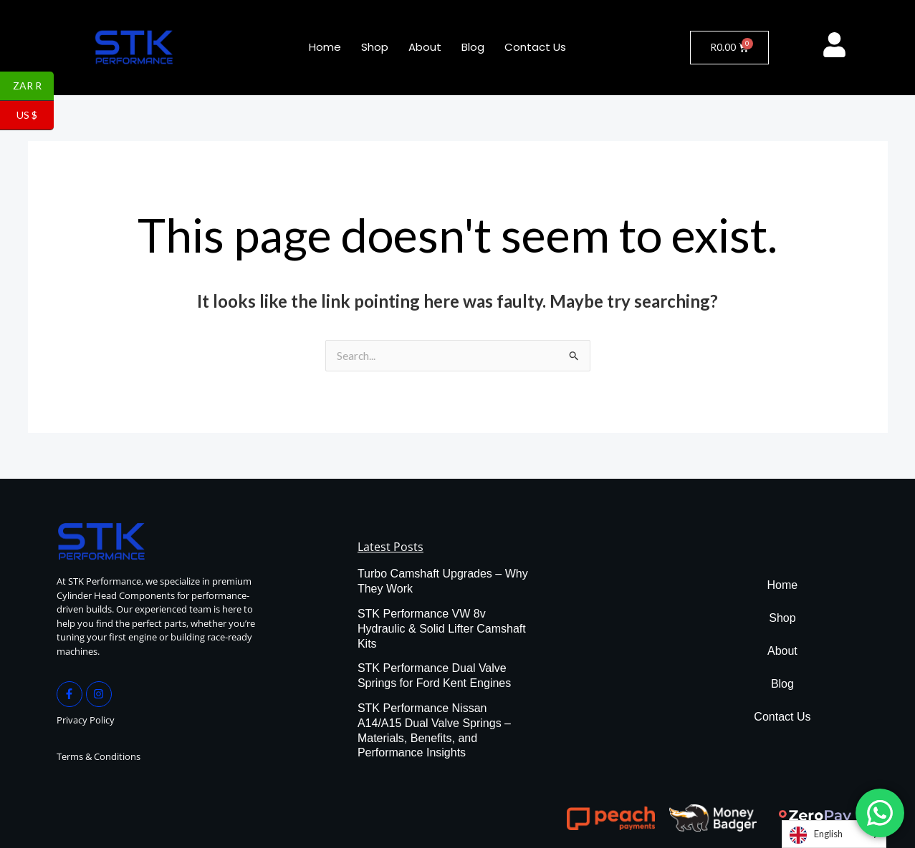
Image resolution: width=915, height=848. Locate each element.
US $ (35, 116)
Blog (472, 46)
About (424, 46)
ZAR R (33, 86)
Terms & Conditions (98, 757)
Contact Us (535, 46)
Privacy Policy (86, 720)
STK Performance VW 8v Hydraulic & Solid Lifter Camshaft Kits (442, 629)
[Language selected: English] (834, 834)
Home (325, 46)
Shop (374, 46)
